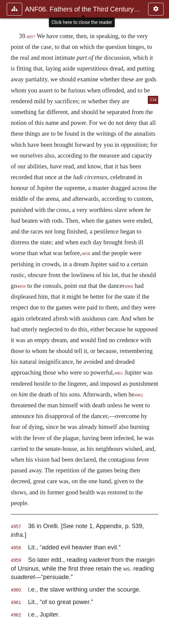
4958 (85, 253)
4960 (129, 286)
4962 (138, 395)
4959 (21, 286)
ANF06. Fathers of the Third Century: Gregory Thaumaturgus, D (83, 9)
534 (153, 99)
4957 (31, 36)
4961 (118, 373)
